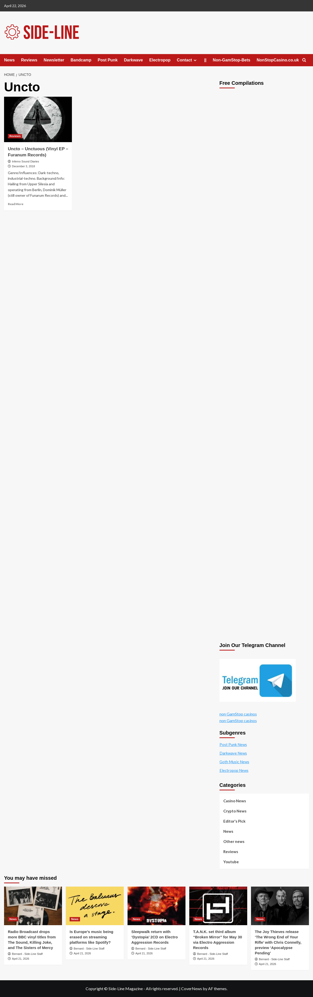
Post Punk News (233, 744)
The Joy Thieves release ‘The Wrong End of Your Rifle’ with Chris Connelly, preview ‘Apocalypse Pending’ (278, 942)
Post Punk (108, 60)
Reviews (29, 60)
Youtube (231, 861)
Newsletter (54, 60)
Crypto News (234, 811)
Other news (233, 841)
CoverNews (191, 988)
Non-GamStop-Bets (232, 60)
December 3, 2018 (23, 166)
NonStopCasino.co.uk (278, 60)
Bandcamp (81, 60)
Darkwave (133, 60)
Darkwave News (233, 753)
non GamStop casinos (238, 713)
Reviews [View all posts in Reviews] (15, 136)
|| (205, 60)
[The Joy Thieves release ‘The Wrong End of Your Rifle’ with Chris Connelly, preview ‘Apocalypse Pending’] (280, 906)
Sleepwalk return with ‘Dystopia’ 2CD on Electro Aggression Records (154, 936)
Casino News (234, 801)
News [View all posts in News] (13, 919)
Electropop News (234, 770)
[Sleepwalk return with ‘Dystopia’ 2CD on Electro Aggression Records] (156, 906)
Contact (187, 60)
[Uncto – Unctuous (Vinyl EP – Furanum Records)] (38, 119)
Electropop (160, 60)
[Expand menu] (195, 60)
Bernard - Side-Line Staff (27, 953)
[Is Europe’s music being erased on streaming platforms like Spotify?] (95, 906)
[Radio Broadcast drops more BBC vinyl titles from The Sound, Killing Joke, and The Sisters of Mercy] (33, 906)
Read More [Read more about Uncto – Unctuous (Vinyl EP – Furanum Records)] (15, 204)
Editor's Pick (234, 821)
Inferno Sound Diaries (25, 161)
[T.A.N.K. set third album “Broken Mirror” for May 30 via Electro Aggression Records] (218, 906)
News (9, 60)
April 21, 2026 (20, 958)
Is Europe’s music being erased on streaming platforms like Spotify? (91, 936)
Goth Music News (234, 761)
